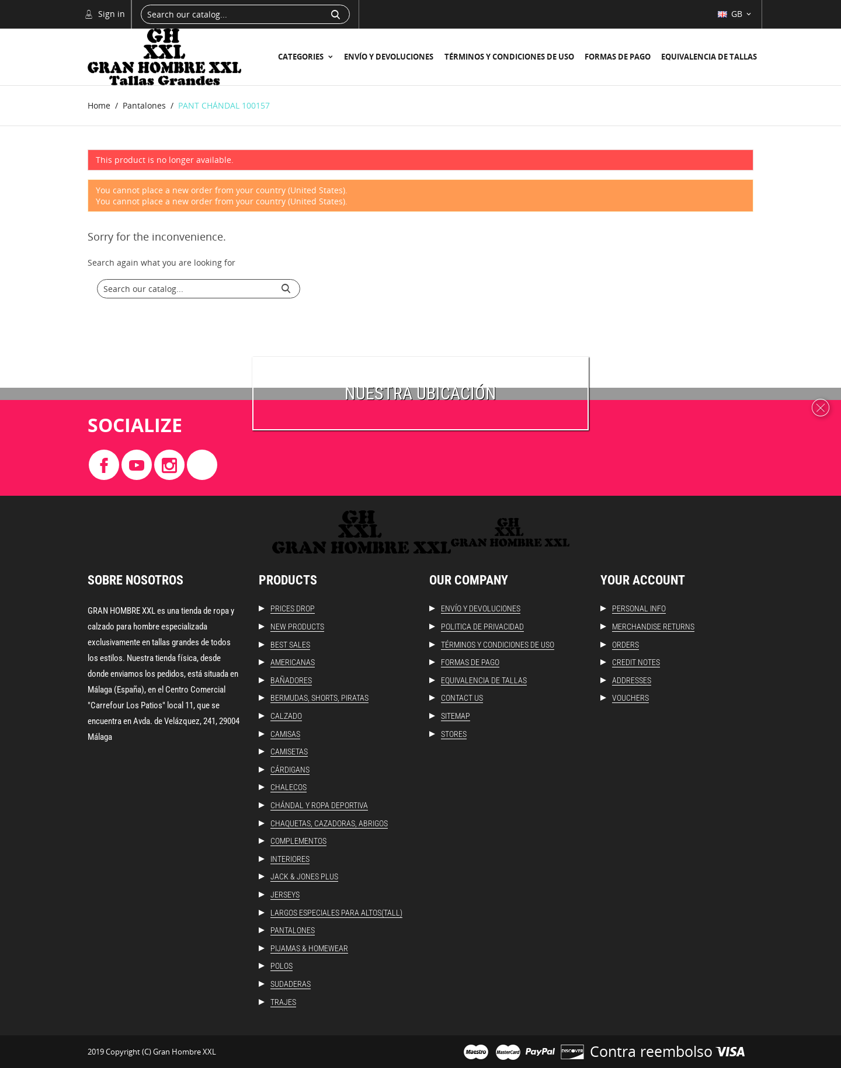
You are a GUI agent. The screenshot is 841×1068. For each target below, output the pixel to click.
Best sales (290, 644)
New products (297, 626)
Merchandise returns (653, 626)
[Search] (245, 14)
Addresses (631, 680)
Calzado (286, 716)
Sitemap (455, 716)
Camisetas (289, 751)
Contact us (462, 697)
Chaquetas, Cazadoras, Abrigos (329, 823)
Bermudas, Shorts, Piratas (319, 697)
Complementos (298, 841)
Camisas (285, 734)
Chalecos (288, 787)
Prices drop (292, 608)
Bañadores (291, 680)
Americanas (292, 662)
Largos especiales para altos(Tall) (336, 912)
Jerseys (285, 894)
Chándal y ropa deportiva (319, 805)
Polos (281, 965)
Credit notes (636, 662)
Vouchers (630, 697)
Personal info (639, 608)
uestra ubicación (426, 393)
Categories (301, 56)
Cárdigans (290, 769)
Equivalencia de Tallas (709, 56)
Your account (642, 580)
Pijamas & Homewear (309, 948)
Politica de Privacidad (482, 626)
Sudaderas (290, 984)
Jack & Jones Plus (304, 876)
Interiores (290, 859)
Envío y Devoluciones (388, 56)
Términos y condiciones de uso (509, 56)
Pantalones (292, 930)
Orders (625, 644)
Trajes (283, 1002)
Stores (454, 734)
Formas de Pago (618, 56)
